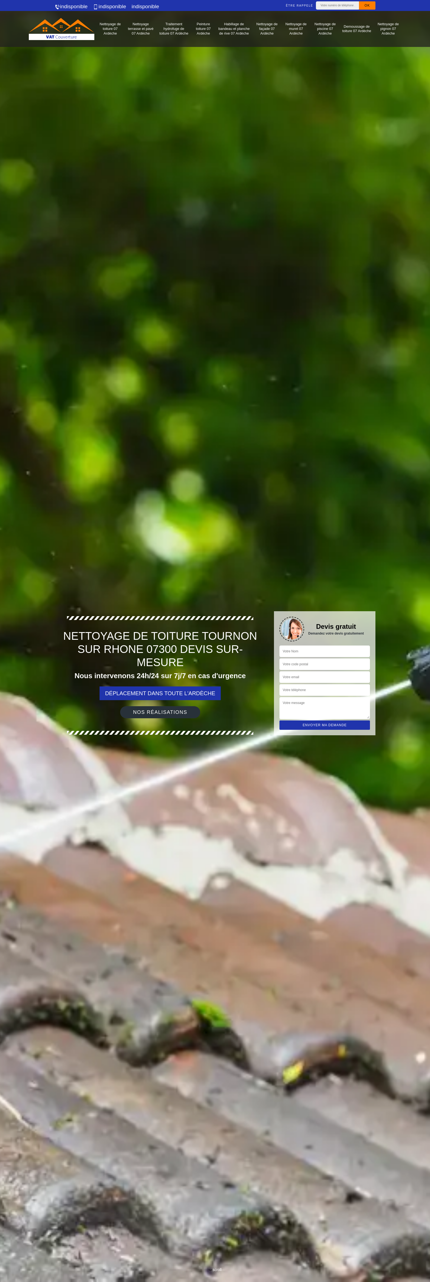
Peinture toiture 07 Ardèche (203, 28)
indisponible (71, 6)
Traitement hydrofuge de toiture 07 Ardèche (173, 28)
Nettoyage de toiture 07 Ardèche (110, 28)
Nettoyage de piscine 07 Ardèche (325, 28)
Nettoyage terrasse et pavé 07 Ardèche (141, 28)
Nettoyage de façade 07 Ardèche (267, 28)
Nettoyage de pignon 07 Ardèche (388, 28)
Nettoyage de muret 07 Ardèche (296, 28)
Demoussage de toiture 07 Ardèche (356, 28)
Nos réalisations (160, 712)
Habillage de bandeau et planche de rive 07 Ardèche (234, 28)
